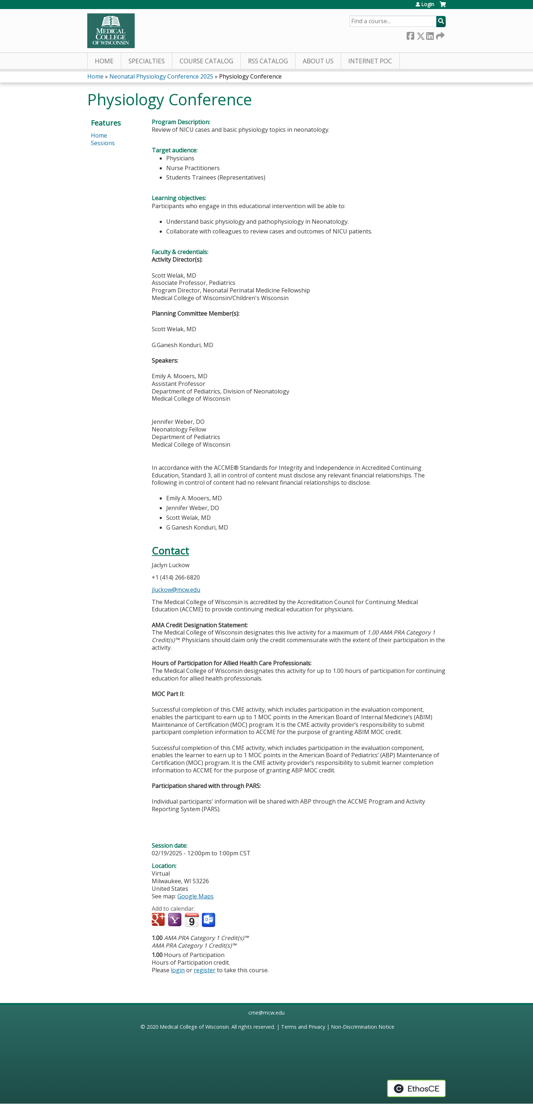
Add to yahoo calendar (175, 920)
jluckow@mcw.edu (176, 590)
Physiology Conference (250, 76)
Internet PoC (370, 61)
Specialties (147, 61)
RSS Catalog (268, 61)
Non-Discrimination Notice (362, 1026)
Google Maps (195, 896)
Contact (170, 550)
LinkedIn (429, 34)
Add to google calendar (159, 920)
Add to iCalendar (191, 920)
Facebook (410, 34)
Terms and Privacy (303, 1026)
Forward (439, 34)
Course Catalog (206, 61)
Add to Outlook (209, 920)
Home (104, 61)
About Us (318, 61)
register (204, 970)
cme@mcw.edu (266, 1012)
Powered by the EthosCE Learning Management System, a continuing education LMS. (416, 1088)
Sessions (103, 143)
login (178, 970)
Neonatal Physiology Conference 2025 (161, 76)
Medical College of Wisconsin (194, 1026)
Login (427, 4)
